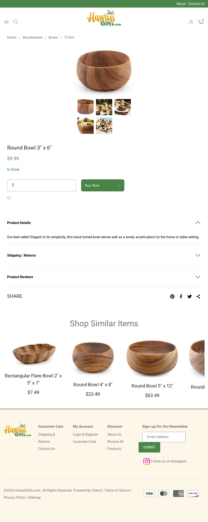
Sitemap (34, 497)
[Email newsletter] (164, 437)
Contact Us (196, 4)
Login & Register (85, 434)
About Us (114, 434)
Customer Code (84, 442)
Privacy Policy (14, 497)
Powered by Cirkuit (87, 490)
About (181, 4)
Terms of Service (117, 490)
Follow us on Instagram (165, 461)
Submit (149, 447)
